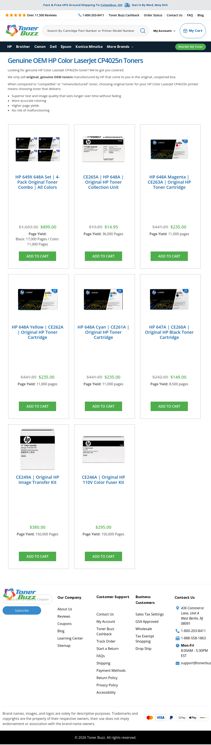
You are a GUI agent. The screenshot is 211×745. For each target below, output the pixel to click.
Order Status (153, 15)
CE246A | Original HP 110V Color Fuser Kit (103, 480)
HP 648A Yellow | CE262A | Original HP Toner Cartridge (37, 332)
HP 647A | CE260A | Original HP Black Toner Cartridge (169, 332)
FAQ (190, 15)
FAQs (100, 656)
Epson (66, 46)
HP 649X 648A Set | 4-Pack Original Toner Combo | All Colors (37, 182)
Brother (23, 46)
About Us (64, 609)
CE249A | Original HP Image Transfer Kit (37, 480)
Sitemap (63, 646)
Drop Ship (143, 649)
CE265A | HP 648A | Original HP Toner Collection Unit (103, 182)
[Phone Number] (91, 15)
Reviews (63, 617)
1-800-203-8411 (193, 631)
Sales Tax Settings (150, 614)
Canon (40, 46)
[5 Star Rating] (31, 15)
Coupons (64, 624)
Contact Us (175, 15)
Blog (201, 15)
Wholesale (144, 629)
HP (9, 46)
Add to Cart (37, 256)
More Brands (120, 46)
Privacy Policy (107, 685)
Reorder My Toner (190, 47)
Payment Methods (111, 671)
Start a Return (107, 649)
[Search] (95, 31)
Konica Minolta (89, 46)
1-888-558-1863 (193, 638)
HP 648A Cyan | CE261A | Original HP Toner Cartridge (103, 332)
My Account (164, 31)
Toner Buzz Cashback (124, 15)
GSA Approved (147, 622)
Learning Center (70, 639)
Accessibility (105, 693)
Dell (53, 46)
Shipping (103, 663)
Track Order (105, 642)
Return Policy (106, 678)
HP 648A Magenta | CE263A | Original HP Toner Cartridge (169, 182)
